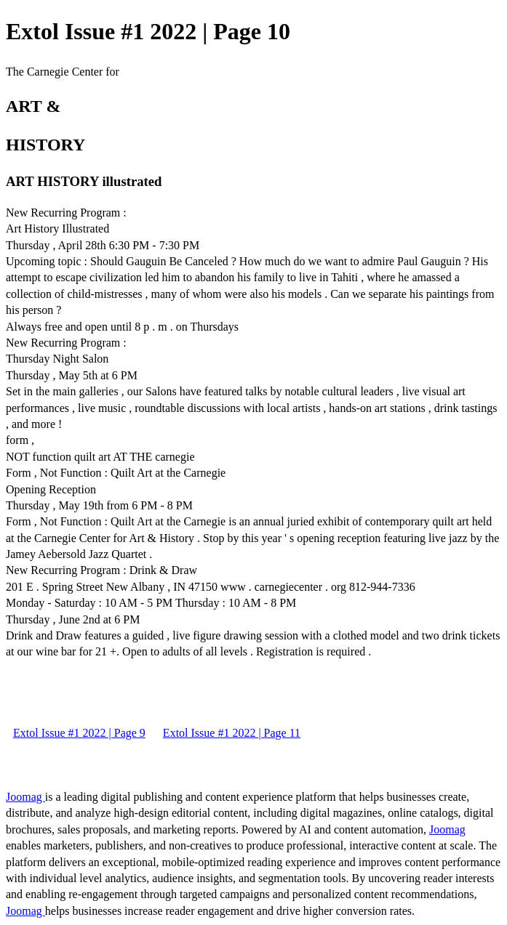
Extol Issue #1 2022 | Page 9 (79, 733)
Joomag (25, 797)
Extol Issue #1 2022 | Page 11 (231, 733)
